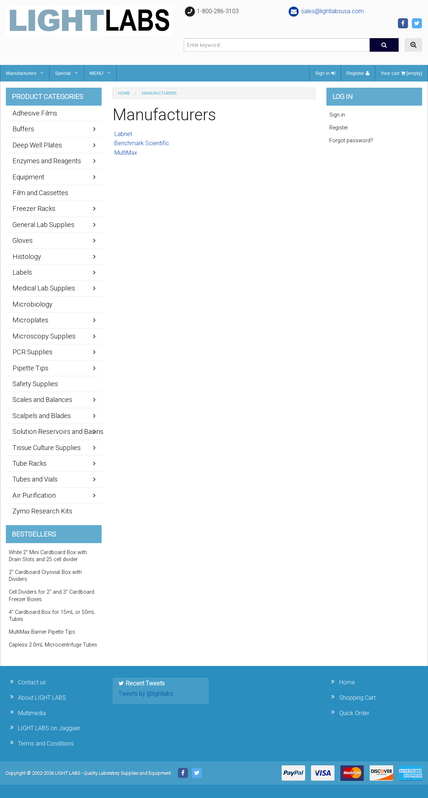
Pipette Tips (30, 368)
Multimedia (32, 713)
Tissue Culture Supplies (46, 447)
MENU (96, 73)
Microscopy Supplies (44, 336)
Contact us (32, 682)
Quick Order (354, 713)
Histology (26, 256)
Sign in (325, 73)
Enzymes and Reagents (46, 161)
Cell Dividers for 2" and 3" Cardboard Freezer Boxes (51, 595)
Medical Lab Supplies (43, 288)
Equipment (28, 177)
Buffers (23, 129)
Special (63, 73)
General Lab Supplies (43, 224)
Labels (22, 272)
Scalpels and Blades (41, 416)
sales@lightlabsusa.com (326, 11)
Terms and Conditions (46, 743)
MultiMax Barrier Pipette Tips (42, 632)
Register (358, 73)
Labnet (123, 134)
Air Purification (34, 495)
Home (124, 93)
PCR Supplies (32, 352)
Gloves (22, 240)
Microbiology (32, 304)
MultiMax (125, 152)
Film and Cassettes (40, 193)
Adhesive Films (34, 113)
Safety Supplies (35, 384)
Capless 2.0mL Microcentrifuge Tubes (53, 645)
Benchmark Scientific (141, 143)
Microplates (30, 320)
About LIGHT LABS (42, 697)
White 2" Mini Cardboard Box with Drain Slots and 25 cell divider (48, 556)
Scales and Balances (42, 399)
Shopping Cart (357, 697)
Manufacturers (21, 73)
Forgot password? (351, 141)
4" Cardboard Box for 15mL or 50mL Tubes (52, 615)
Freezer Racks (33, 208)
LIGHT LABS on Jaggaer (49, 728)
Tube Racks (29, 463)
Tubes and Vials (35, 479)
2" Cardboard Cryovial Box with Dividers (45, 575)
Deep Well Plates (37, 145)
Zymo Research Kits (42, 511)
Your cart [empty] (401, 73)
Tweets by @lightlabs (145, 693)
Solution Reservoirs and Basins (57, 431)
